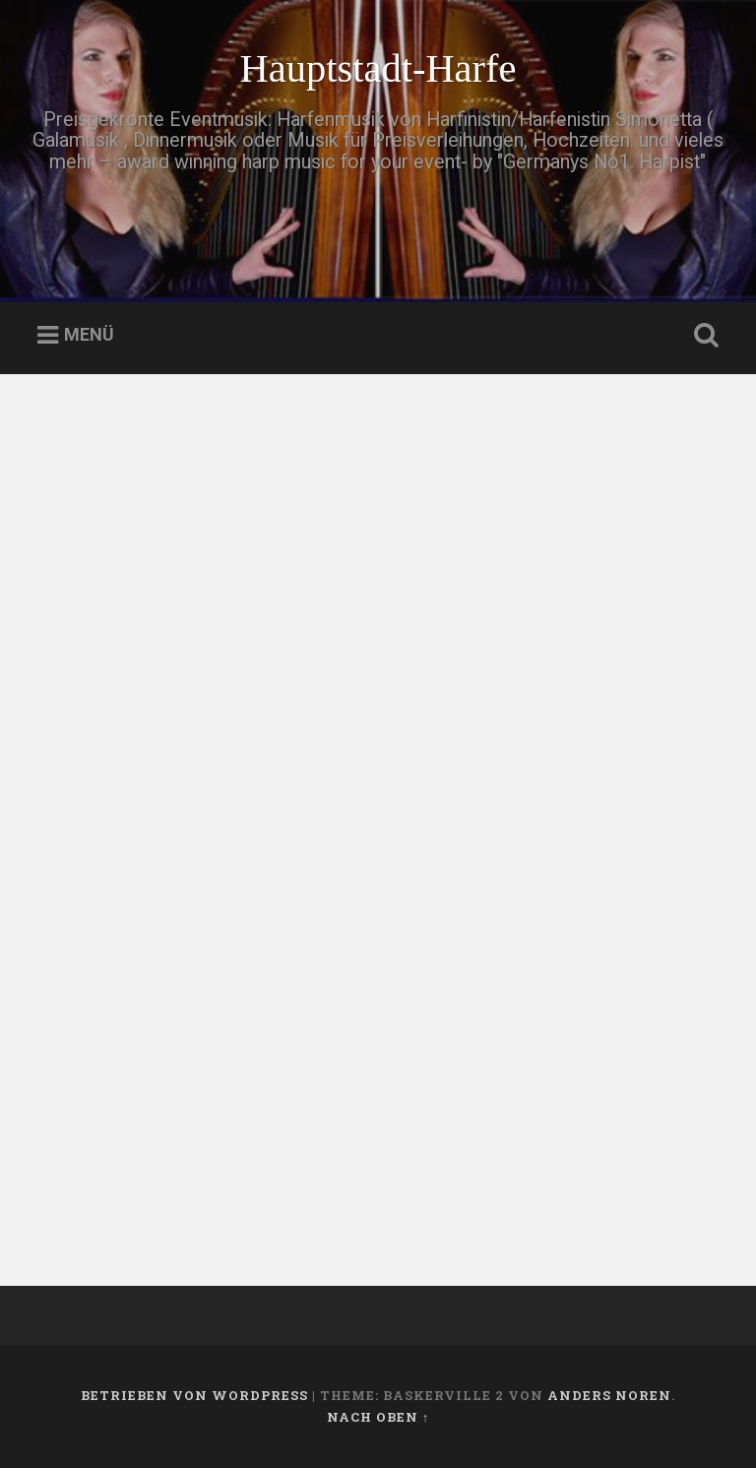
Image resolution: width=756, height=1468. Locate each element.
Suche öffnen (703, 335)
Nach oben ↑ (378, 1417)
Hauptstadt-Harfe (377, 68)
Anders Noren (609, 1395)
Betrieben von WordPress (194, 1395)
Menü (89, 335)
